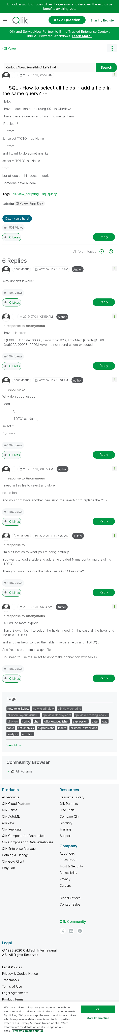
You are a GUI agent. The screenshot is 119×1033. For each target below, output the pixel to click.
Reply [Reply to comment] (103, 302)
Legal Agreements (15, 993)
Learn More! (82, 36)
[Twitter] (63, 931)
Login (58, 4)
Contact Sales (70, 904)
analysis (12, 734)
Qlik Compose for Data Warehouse (27, 842)
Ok (98, 1009)
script (26, 721)
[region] (59, 1017)
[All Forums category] (8, 771)
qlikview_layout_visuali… (23, 715)
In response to (23, 326)
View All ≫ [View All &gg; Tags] (13, 745)
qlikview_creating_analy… (91, 715)
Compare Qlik (69, 816)
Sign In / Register (103, 20)
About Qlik (67, 853)
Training (65, 829)
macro (62, 728)
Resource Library (72, 797)
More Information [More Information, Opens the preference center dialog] (98, 1018)
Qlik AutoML (11, 816)
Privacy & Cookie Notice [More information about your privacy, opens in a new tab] (27, 1030)
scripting (27, 734)
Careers (65, 885)
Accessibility (68, 873)
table (10, 728)
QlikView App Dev (29, 203)
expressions (46, 728)
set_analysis (26, 728)
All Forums (24, 771)
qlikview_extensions (83, 728)
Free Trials (67, 810)
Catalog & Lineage (15, 855)
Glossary (66, 823)
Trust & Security (71, 866)
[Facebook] (80, 931)
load (105, 721)
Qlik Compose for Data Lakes (23, 836)
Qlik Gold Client (13, 861)
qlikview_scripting (25, 194)
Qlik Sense (10, 810)
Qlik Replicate (12, 829)
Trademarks (10, 980)
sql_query (49, 194)
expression (80, 721)
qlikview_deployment (57, 715)
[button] (114, 74)
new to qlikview (43, 708)
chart (37, 721)
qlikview (12, 721)
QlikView (10, 48)
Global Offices (70, 898)
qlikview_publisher (56, 721)
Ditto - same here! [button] (17, 218)
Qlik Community (73, 921)
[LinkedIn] (71, 931)
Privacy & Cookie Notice (20, 974)
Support (65, 836)
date (95, 721)
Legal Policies (12, 967)
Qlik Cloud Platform (16, 804)
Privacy (65, 879)
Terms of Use (12, 986)
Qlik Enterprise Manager (19, 849)
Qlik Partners (69, 804)
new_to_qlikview (18, 708)
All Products (10, 797)
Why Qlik (8, 868)
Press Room (68, 860)
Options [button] (112, 48)
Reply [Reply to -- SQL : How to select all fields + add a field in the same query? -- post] (103, 237)
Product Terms (12, 999)
